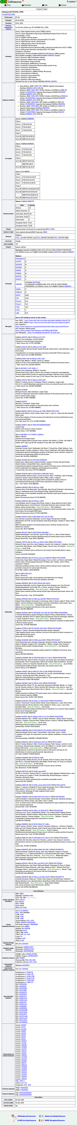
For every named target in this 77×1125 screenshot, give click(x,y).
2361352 (24, 1079)
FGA (17, 298)
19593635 (29, 88)
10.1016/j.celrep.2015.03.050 (41, 785)
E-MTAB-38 (29, 972)
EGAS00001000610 (25, 1093)
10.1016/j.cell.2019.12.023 (40, 863)
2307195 (24, 1075)
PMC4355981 (62, 730)
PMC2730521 (58, 542)
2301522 (24, 1073)
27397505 (25, 810)
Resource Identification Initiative (8, 27)
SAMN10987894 (28, 951)
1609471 (23, 1063)
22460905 (25, 640)
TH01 (17, 307)
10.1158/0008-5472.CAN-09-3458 (42, 613)
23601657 (25, 683)
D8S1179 (18, 276)
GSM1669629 (23, 1022)
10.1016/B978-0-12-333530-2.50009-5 (31, 434)
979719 (23, 1035)
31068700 (25, 849)
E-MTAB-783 (29, 974)
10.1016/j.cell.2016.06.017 (40, 810)
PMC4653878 (60, 797)
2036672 (24, 1069)
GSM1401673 (23, 1020)
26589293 (30, 143)
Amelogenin (20, 258)
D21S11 (18, 295)
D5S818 (18, 270)
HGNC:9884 (35, 102)
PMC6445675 (63, 838)
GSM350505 (23, 988)
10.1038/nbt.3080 (37, 758)
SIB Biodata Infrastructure (27, 1116)
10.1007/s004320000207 (39, 460)
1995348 (24, 1065)
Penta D (18, 301)
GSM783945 (23, 994)
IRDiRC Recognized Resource (55, 1120)
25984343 (41, 53)
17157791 (24, 542)
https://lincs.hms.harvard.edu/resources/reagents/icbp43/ (49, 322)
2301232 (24, 1071)
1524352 (24, 1059)
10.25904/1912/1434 (25, 573)
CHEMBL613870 (33, 956)
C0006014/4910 (28, 895)
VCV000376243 (30, 92)
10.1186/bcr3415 (37, 683)
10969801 (25, 446)
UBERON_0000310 (51, 81)
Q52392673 (26, 965)
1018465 (24, 1045)
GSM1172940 (23, 1012)
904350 (23, 1029)
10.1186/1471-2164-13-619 (39, 671)
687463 (23, 1025)
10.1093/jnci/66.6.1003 (38, 380)
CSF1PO (18, 261)
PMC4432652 (57, 742)
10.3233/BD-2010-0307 (39, 628)
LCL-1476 (27, 934)
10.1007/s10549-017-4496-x (41, 824)
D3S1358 (19, 267)
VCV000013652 (30, 98)
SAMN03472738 (28, 949)
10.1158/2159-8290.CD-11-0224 (42, 658)
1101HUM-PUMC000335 (27, 922)
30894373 (30, 201)
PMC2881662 (63, 613)
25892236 (25, 785)
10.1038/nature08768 (39, 599)
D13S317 (18, 279)
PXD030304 (24, 1090)
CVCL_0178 (30, 920)
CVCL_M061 (40, 237)
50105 (26, 932)
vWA (17, 313)
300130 (21, 901)
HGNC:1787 (38, 86)
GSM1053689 (23, 1010)
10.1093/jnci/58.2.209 (37, 359)
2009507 (24, 1067)
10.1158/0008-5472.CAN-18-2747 (42, 838)
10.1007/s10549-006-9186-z (40, 532)
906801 (27, 926)
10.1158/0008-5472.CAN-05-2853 (42, 517)
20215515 (25, 613)
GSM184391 (22, 986)
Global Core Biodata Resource (55, 1116)
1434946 (24, 1057)
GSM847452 (23, 1004)
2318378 (24, 1077)
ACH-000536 (26, 928)
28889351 (29, 94)
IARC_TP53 (19, 1081)
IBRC (17, 903)
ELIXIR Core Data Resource (27, 1120)
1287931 (23, 1053)
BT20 (25, 930)
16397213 (24, 517)
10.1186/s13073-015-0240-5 (41, 797)
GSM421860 (23, 990)
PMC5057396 (62, 658)
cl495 (22, 918)
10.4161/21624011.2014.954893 (42, 730)
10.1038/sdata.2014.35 (39, 742)
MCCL (17, 912)
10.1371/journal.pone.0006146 (41, 558)
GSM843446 (23, 1000)
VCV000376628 (30, 112)
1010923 (24, 1041)
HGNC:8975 (35, 90)
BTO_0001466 (23, 944)
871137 (23, 1027)
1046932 (24, 1047)
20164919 (25, 599)
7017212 (24, 380)
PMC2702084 (61, 558)
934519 (23, 1033)
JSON (12, 14)
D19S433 (19, 292)
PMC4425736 (61, 785)
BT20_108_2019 (30, 960)
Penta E (18, 304)
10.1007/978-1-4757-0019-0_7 (28, 368)
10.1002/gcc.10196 (38, 487)
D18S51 (18, 289)
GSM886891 (22, 1006)
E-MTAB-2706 (29, 976)
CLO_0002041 (23, 910)
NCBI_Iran (19, 907)
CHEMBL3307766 (31, 954)
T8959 (21, 894)
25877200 (57, 252)
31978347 (25, 863)
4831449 (24, 347)
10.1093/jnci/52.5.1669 (38, 347)
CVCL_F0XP (58, 237)
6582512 (24, 411)
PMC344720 (55, 411)
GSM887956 (23, 1008)
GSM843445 (23, 998)
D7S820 (18, 273)
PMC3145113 (55, 599)
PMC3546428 (57, 671)
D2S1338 (19, 264)
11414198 (24, 460)
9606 (45, 232)
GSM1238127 (23, 1014)
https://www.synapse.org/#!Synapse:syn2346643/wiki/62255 (37, 330)
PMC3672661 (52, 683)
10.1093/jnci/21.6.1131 (38, 337)
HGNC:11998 (35, 110)
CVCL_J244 (20, 237)
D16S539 (19, 284)
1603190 (23, 1061)
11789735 (24, 474)
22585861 (25, 658)
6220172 (24, 401)
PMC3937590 (59, 716)
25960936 (30, 119)
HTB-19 (22, 899)
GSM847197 (22, 1002)
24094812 (25, 701)
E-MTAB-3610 (29, 980)
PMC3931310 (58, 701)
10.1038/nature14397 (39, 771)
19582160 (25, 558)
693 (23, 940)
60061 (22, 905)
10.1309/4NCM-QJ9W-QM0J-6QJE (42, 474)
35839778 (25, 877)
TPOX (18, 310)
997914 (23, 1039)
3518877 (24, 425)
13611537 (24, 337)
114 (21, 936)
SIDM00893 (34, 924)
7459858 (24, 390)
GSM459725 (23, 992)
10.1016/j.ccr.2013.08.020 (40, 701)
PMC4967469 (58, 810)
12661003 (51, 55)
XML (7, 14)
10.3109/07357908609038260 (40, 425)
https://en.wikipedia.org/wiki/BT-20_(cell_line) (44, 332)
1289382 (24, 1055)
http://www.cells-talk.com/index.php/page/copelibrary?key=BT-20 (47, 320)
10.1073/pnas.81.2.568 (38, 411)
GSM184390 (23, 984)
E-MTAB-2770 (29, 978)
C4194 (52, 229)
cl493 (22, 914)
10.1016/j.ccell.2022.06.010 (41, 877)
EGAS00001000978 (25, 1095)
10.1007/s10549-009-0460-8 (41, 583)
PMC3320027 (56, 640)
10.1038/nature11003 (39, 640)
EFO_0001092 (23, 969)
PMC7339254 (58, 863)
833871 (24, 359)
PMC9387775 (59, 877)
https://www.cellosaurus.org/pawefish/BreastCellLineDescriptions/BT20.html (42, 326)
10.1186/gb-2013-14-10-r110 (40, 716)
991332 (23, 1037)
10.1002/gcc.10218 (38, 501)
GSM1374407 (23, 1018)
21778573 (25, 628)
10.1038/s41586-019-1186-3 (40, 849)
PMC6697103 (59, 849)
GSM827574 (23, 996)
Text (3, 14)
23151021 (24, 671)
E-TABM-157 (29, 982)
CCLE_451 (23, 1083)
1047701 (23, 1049)
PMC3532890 (57, 628)
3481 (23, 938)
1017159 (23, 1043)
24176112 (24, 716)
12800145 (25, 501)
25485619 (25, 758)
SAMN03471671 (28, 947)
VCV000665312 (30, 104)
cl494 (22, 916)
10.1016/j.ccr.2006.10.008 (39, 542)
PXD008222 (24, 1088)
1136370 (23, 1051)
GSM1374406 (23, 1016)
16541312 (61, 112)
